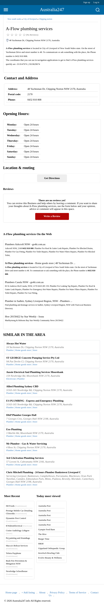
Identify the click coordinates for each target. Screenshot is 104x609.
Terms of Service (77, 592)
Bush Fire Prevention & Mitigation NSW (16, 563)
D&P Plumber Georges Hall (21, 415)
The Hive (42, 534)
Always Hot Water (16, 343)
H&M (40, 543)
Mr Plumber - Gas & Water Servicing (26, 443)
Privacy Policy (57, 592)
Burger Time (43, 539)
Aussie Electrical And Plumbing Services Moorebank (34, 372)
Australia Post (44, 506)
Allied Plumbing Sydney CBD (22, 386)
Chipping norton (45, 19)
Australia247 (52, 9)
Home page (11, 592)
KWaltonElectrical (19, 525)
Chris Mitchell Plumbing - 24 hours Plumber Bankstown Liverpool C (43, 472)
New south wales (14, 19)
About (42, 592)
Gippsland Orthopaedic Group (51, 548)
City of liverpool (30, 19)
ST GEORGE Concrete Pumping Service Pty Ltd (32, 357)
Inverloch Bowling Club (49, 553)
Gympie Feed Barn (46, 529)
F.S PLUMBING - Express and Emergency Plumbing (35, 400)
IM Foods (16, 506)
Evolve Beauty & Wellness (50, 557)
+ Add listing (28, 592)
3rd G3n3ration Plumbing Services (25, 458)
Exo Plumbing (14, 429)
